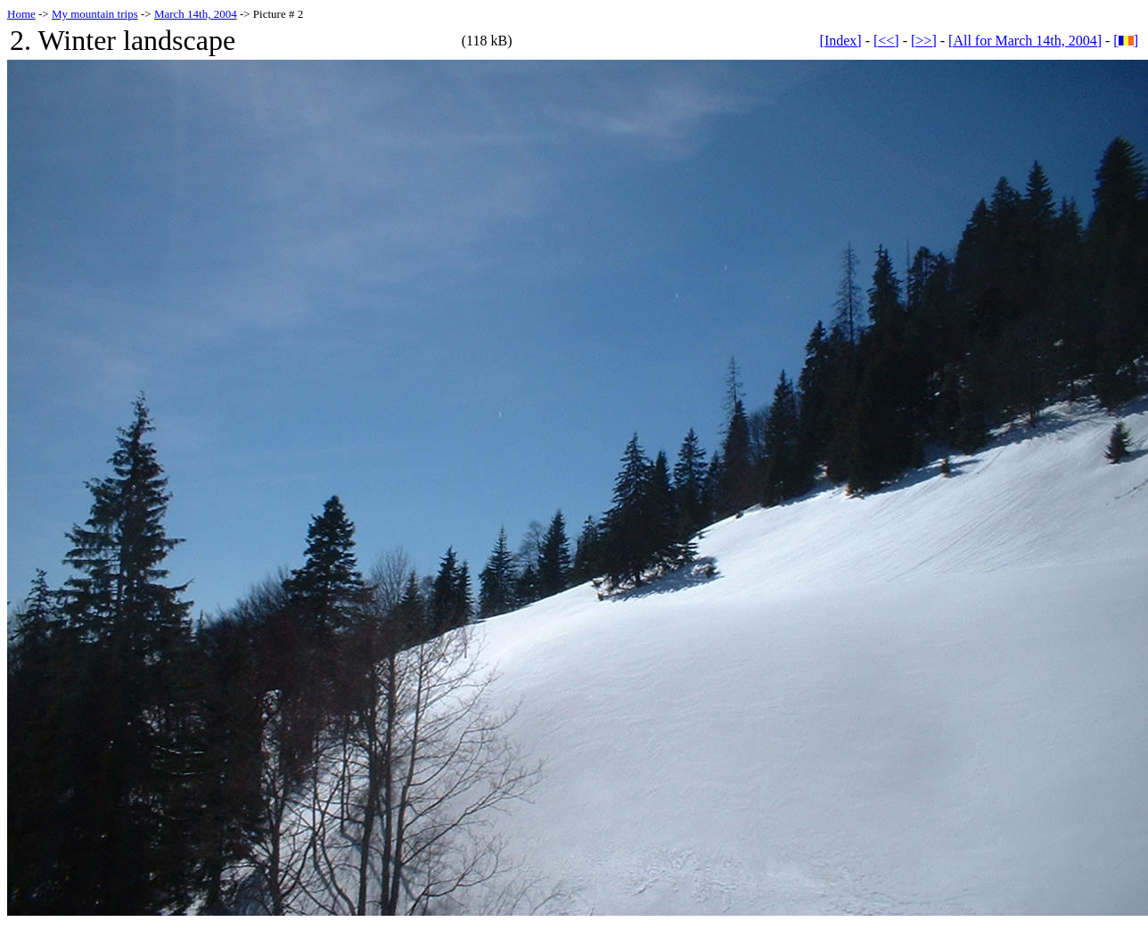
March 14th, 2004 (195, 14)
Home (21, 14)
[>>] (924, 40)
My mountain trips (95, 14)
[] (1125, 40)
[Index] (841, 40)
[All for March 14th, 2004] (1025, 40)
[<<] (886, 40)
